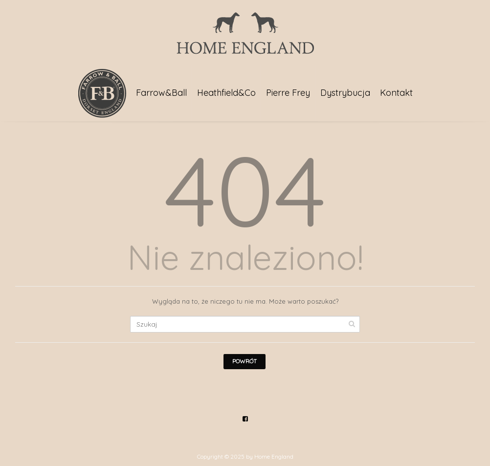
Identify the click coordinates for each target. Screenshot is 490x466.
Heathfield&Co (226, 92)
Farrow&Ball (161, 92)
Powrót (244, 361)
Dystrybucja (345, 92)
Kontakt (396, 92)
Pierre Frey (288, 92)
